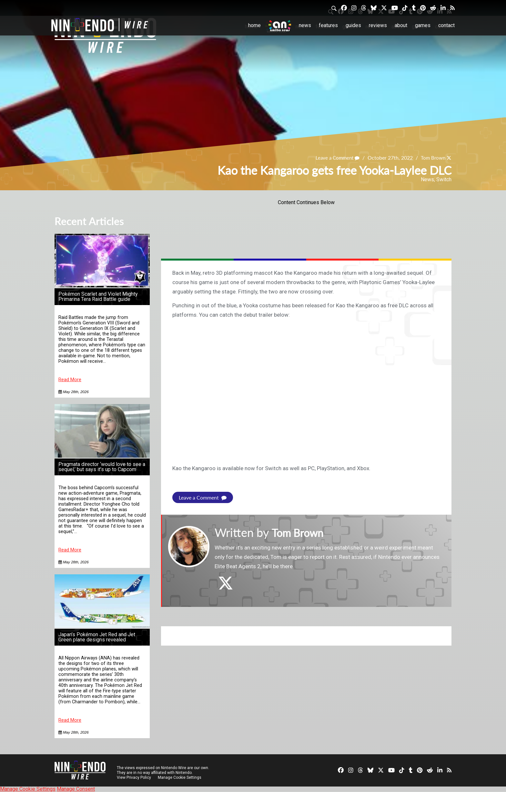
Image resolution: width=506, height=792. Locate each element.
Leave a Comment (334, 157)
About (401, 25)
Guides (353, 25)
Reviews (378, 25)
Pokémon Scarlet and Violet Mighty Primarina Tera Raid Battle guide (98, 296)
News (305, 25)
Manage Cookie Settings (180, 777)
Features (328, 25)
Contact (446, 25)
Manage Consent (76, 789)
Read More (69, 379)
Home (254, 25)
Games (422, 25)
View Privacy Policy (134, 777)
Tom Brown (432, 157)
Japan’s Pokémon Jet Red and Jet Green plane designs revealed (96, 637)
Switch (443, 179)
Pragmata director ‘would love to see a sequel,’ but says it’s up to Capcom (101, 466)
